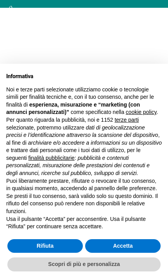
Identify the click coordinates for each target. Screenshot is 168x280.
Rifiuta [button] (45, 246)
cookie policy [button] (141, 112)
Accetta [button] (123, 246)
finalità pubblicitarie (51, 158)
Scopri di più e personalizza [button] (84, 264)
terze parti (127, 120)
